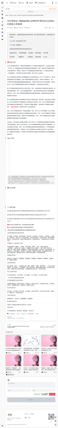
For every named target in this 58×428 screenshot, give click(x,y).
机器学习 (10, 243)
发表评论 (52, 394)
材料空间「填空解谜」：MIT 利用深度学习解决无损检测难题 (13, 369)
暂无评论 (11, 375)
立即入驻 (53, 8)
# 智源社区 (12, 313)
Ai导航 (15, 424)
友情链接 (32, 414)
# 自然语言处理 (31, 313)
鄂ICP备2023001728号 (22, 424)
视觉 (15, 15)
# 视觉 (18, 313)
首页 (8, 15)
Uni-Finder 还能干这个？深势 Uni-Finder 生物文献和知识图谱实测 (13, 349)
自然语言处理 (14, 107)
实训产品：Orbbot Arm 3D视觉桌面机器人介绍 (49, 349)
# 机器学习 (23, 313)
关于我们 (26, 414)
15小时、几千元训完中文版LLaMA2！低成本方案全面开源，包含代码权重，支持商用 (31, 369)
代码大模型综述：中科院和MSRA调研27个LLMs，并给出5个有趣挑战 (31, 349)
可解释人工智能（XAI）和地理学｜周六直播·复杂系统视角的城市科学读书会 (48, 369)
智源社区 (11, 15)
